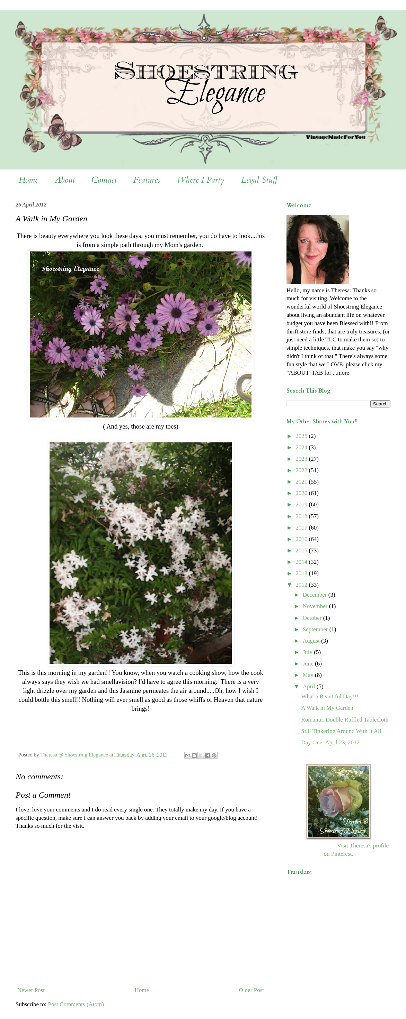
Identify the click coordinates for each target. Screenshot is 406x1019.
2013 (302, 573)
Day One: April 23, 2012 (330, 742)
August (312, 640)
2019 (302, 504)
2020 (302, 493)
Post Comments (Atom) (76, 1004)
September (316, 629)
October (313, 618)
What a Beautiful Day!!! (330, 696)
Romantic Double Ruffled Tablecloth (344, 719)
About (65, 180)
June (309, 663)
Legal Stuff (259, 180)
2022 (302, 470)
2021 (302, 481)
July (308, 652)
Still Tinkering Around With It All (341, 731)
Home (28, 180)
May (309, 675)
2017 (302, 527)
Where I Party (200, 180)
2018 (302, 516)
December (315, 594)
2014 (302, 562)
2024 (302, 447)
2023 (302, 459)
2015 (302, 550)
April (310, 686)
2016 (302, 539)
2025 (302, 436)
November (316, 606)
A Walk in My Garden (327, 708)
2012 (302, 584)
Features (146, 180)
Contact (104, 180)
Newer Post (31, 990)
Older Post (251, 990)
